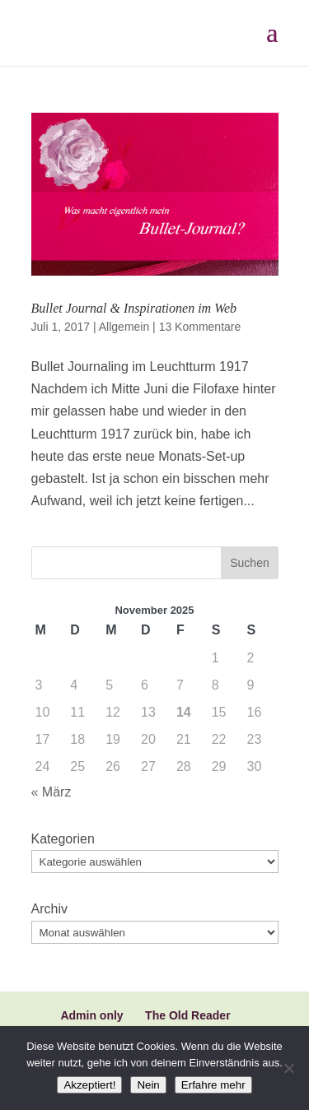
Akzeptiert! (89, 1085)
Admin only (91, 1015)
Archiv (49, 909)
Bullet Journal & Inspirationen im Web (134, 308)
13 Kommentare (200, 326)
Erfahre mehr (213, 1085)
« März (51, 792)
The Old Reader (187, 1015)
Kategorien (63, 839)
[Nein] (288, 1068)
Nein (148, 1085)
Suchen (249, 562)
